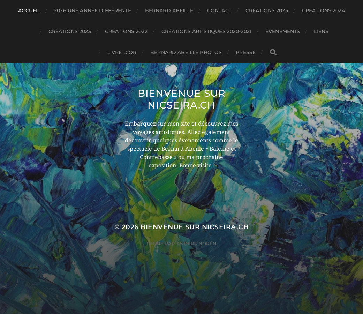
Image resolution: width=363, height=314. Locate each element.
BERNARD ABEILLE (169, 10)
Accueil (29, 10)
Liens (321, 31)
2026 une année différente (92, 10)
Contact (219, 10)
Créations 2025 (266, 10)
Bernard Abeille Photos (186, 52)
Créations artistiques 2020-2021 (206, 31)
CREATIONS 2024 (323, 10)
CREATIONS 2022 (126, 31)
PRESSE (246, 52)
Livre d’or (121, 52)
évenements (282, 31)
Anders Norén (196, 243)
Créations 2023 (69, 31)
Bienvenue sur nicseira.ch (181, 99)
